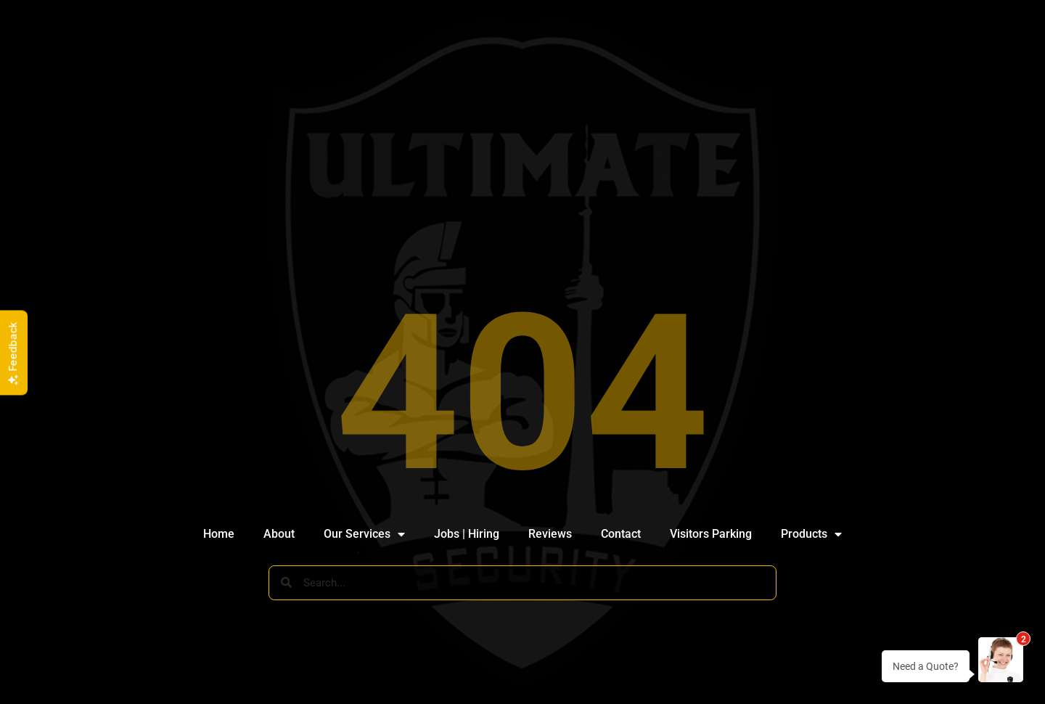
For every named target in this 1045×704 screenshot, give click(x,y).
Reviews (550, 534)
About (279, 534)
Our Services (364, 534)
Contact (621, 534)
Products (811, 534)
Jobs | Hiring (466, 534)
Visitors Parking (711, 534)
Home (218, 534)
